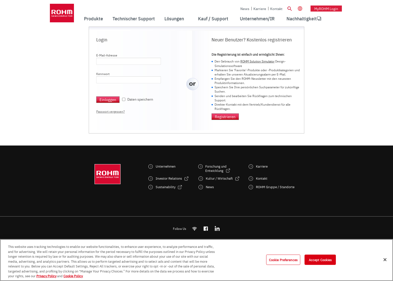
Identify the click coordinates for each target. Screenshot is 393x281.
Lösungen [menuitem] (174, 18)
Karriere (259, 8)
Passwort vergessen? (110, 111)
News (244, 8)
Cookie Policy (73, 275)
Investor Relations (169, 178)
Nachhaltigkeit (301, 18)
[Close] (384, 259)
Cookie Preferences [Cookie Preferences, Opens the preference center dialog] (283, 259)
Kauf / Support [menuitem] (213, 18)
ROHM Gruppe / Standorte (275, 187)
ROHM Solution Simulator (257, 61)
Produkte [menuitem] (93, 18)
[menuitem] (301, 19)
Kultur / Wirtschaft (219, 178)
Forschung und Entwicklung (216, 168)
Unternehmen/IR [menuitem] (257, 18)
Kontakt (276, 8)
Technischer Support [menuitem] (134, 18)
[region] (196, 260)
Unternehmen (165, 166)
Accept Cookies (320, 259)
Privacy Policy (46, 275)
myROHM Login (326, 8)
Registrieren (225, 116)
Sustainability (165, 187)
